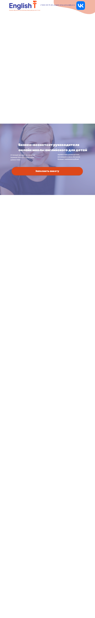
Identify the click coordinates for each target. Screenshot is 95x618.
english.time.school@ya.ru (64, 5)
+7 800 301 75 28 (46, 5)
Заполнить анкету (47, 171)
